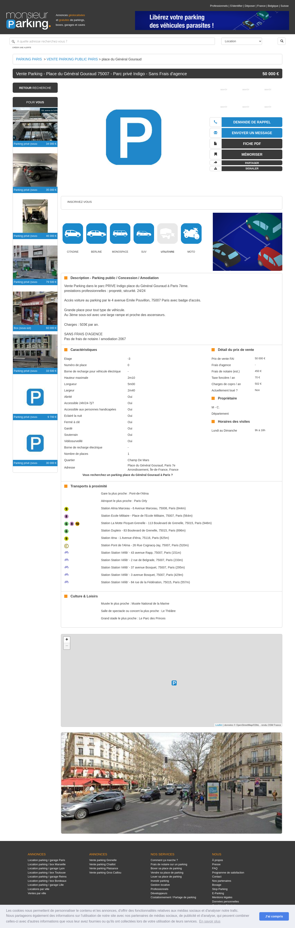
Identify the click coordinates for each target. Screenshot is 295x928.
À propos (217, 860)
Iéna (109, 538)
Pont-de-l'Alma (139, 493)
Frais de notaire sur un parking (169, 864)
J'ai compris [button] (274, 916)
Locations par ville (38, 889)
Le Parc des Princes (152, 618)
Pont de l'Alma (115, 545)
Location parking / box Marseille (47, 864)
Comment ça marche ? (164, 860)
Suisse (285, 5)
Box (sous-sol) (22, 328)
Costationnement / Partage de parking (173, 897)
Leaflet (218, 725)
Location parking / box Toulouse (47, 872)
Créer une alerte (21, 47)
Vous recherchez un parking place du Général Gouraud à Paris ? (127, 475)
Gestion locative (160, 884)
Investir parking (160, 880)
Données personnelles (225, 901)
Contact (216, 876)
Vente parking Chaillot (102, 864)
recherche (35, 88)
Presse (216, 864)
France (261, 5)
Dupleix (111, 530)
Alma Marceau (115, 508)
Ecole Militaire (115, 515)
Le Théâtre (168, 611)
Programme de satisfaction (228, 872)
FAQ (215, 868)
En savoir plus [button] (210, 921)
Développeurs (159, 893)
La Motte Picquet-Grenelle (123, 523)
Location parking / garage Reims (47, 876)
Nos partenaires (221, 880)
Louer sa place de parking (166, 876)
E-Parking (218, 893)
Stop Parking (220, 889)
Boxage (216, 884)
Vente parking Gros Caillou (105, 872)
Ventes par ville (37, 893)
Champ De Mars (138, 460)
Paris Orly (140, 501)
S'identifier (236, 5)
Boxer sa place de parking (166, 868)
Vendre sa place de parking (167, 872)
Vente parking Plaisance (103, 868)
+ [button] (67, 640)
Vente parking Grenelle (103, 860)
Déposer (250, 5)
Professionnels (219, 5)
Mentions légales (222, 897)
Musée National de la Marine (150, 603)
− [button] (67, 646)
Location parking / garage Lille (46, 884)
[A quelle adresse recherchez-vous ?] (112, 41)
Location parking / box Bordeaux (47, 880)
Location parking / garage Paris (46, 860)
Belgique (273, 5)
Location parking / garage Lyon (46, 868)
